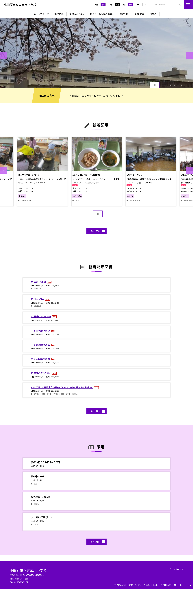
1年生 (36, 394)
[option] (96, 53)
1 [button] (171, 85)
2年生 (24, 200)
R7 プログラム (37, 299)
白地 (110, 5)
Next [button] (189, 55)
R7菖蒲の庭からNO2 (41, 359)
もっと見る (95, 231)
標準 (130, 5)
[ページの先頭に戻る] (189, 585)
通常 (103, 5)
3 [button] (178, 85)
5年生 (62, 394)
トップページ (42, 14)
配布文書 (139, 14)
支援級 (29, 200)
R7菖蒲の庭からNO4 (41, 330)
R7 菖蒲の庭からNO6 (41, 316)
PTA (35, 483)
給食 (77, 200)
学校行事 (37, 288)
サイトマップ (177, 569)
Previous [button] (3, 55)
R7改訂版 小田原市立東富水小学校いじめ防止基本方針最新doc (62, 387)
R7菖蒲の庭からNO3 (41, 344)
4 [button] (181, 85)
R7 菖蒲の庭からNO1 (41, 373)
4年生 (55, 394)
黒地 (117, 5)
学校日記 (124, 14)
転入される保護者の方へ (102, 14)
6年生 (132, 200)
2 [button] (174, 85)
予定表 (153, 14)
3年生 (186, 200)
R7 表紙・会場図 (38, 282)
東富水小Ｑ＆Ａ (76, 14)
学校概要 (59, 14)
